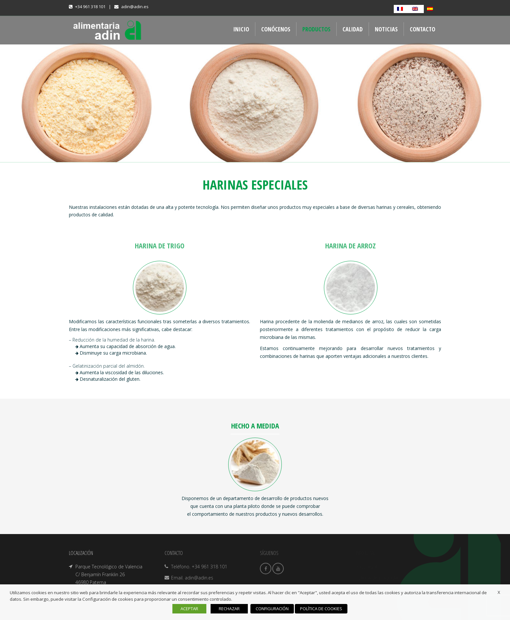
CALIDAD (353, 29)
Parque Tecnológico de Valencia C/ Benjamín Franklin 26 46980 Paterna (108, 574)
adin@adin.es (135, 6)
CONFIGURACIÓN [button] (272, 609)
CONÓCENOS (275, 29)
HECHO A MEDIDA (255, 425)
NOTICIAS (386, 29)
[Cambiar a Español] (431, 9)
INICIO (241, 29)
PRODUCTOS (316, 29)
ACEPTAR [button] (189, 609)
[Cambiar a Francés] (401, 9)
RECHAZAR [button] (229, 609)
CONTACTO (422, 29)
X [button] (499, 592)
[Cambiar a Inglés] (416, 9)
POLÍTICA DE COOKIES (321, 609)
